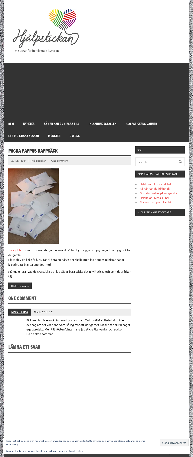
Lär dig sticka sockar (23, 136)
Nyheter (28, 124)
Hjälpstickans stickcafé (154, 212)
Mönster (54, 136)
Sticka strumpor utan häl (156, 202)
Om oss (75, 136)
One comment (59, 160)
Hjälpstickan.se (20, 286)
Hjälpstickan (38, 160)
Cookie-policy (76, 450)
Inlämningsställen (102, 124)
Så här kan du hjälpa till (61, 124)
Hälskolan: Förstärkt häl (155, 184)
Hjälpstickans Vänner (141, 124)
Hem (11, 124)
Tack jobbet (16, 250)
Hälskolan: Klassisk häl (154, 197)
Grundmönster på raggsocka (158, 193)
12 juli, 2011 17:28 (43, 311)
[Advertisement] (96, 89)
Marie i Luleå (19, 312)
